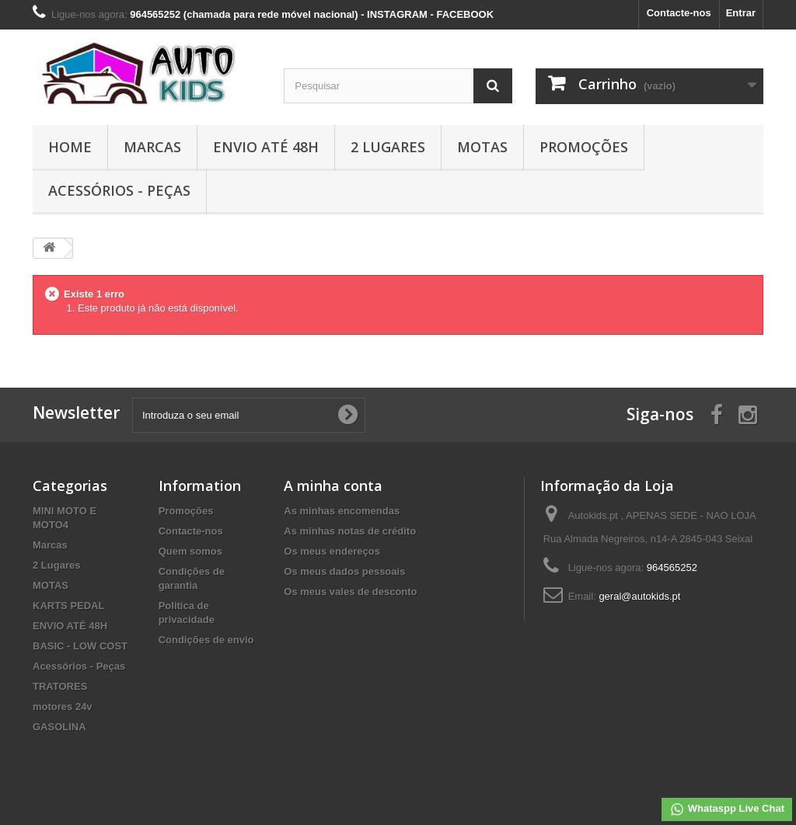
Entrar (741, 13)
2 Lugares (388, 147)
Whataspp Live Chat (726, 809)
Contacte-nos (679, 13)
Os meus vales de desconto (350, 591)
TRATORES (60, 686)
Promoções (583, 147)
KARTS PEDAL (68, 605)
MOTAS (482, 147)
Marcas (152, 147)
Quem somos (190, 551)
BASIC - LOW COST (80, 646)
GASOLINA (59, 727)
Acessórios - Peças (119, 190)
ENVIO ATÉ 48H (266, 147)
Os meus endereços (332, 551)
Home (70, 147)
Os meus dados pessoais (344, 571)
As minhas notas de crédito (350, 531)
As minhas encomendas (342, 511)
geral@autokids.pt (639, 596)
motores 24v (63, 706)
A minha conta (333, 485)
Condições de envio (206, 640)
